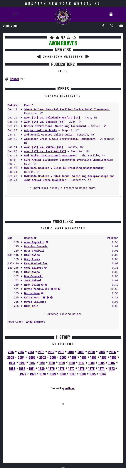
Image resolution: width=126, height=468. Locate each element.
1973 (112, 369)
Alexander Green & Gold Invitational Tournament (60, 139)
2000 (63, 358)
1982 (22, 369)
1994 (12, 363)
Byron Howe (32, 293)
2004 (21, 358)
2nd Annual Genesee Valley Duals (48, 135)
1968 (63, 374)
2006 (112, 352)
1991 (42, 363)
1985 (101, 363)
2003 (32, 358)
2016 (11, 352)
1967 (73, 374)
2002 (42, 358)
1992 (32, 363)
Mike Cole (31, 306)
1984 (111, 363)
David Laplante (35, 302)
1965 (93, 374)
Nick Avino (32, 255)
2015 (21, 352)
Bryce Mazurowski (36, 289)
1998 (83, 358)
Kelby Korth (32, 298)
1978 (61, 369)
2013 (41, 352)
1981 (32, 369)
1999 (73, 358)
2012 (51, 352)
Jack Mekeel (32, 281)
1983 (12, 369)
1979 (51, 369)
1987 (82, 363)
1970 (43, 374)
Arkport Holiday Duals (40, 130)
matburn (70, 388)
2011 (61, 352)
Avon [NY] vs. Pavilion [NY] (45, 151)
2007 (102, 352)
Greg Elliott (33, 268)
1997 (93, 358)
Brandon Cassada (36, 246)
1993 (22, 363)
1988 (72, 363)
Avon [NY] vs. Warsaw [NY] (43, 147)
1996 (103, 358)
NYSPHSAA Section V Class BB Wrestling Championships (63, 168)
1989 (62, 363)
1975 (91, 369)
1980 (41, 369)
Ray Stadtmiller (36, 263)
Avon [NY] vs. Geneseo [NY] (44, 122)
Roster (14, 79)
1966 (83, 374)
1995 (113, 358)
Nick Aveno (32, 272)
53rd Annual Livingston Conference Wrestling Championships (68, 160)
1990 (52, 363)
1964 (103, 374)
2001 (53, 358)
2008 (91, 352)
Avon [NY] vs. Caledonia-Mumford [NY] (52, 118)
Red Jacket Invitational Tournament (50, 156)
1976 (81, 369)
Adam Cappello (34, 242)
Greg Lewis (32, 259)
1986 (91, 363)
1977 (71, 369)
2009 (81, 352)
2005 (10, 358)
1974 (101, 369)
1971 (33, 374)
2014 (31, 352)
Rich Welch (32, 285)
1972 (23, 374)
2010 (71, 352)
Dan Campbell (33, 276)
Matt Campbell (34, 251)
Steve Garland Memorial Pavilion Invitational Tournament (67, 109)
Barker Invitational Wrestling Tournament (55, 126)
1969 (53, 374)
